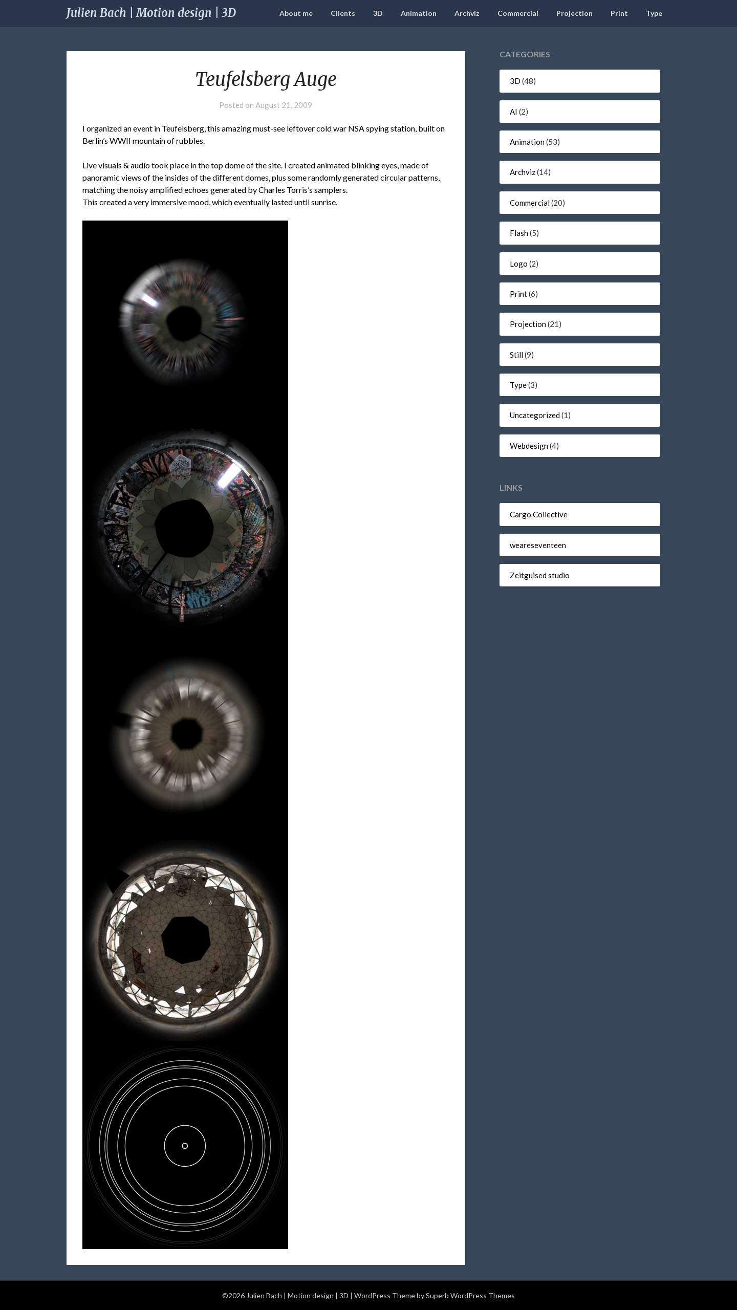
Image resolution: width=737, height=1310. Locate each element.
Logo (519, 263)
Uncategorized (535, 415)
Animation (419, 13)
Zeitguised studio (540, 575)
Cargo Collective (539, 514)
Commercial (517, 13)
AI (513, 111)
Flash (519, 232)
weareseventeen (538, 545)
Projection (574, 13)
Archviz (467, 13)
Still (516, 354)
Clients (343, 13)
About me (296, 13)
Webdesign (529, 445)
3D (378, 13)
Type (654, 13)
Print (619, 13)
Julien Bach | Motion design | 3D (151, 13)
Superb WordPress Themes (470, 1295)
